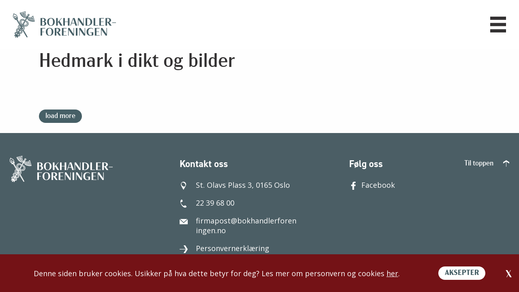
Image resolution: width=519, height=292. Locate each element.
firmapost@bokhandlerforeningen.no (238, 225)
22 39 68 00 (207, 203)
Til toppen (486, 163)
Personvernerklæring (224, 248)
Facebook (372, 185)
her (392, 273)
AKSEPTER (462, 273)
